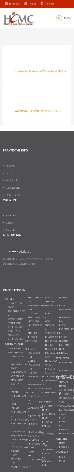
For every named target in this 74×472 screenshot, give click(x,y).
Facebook (11, 215)
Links (9, 173)
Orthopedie (14, 331)
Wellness (61, 358)
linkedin (46, 4)
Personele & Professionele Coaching (36, 430)
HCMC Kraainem (64, 445)
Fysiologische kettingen (36, 319)
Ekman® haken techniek (16, 455)
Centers (61, 438)
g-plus (29, 4)
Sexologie (51, 372)
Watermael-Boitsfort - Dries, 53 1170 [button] (38, 112)
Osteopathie (15, 348)
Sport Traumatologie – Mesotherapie (16, 313)
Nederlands (20, 251)
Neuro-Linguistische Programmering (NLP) (54, 351)
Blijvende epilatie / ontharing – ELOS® (48, 431)
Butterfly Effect (26, 263)
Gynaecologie (16, 303)
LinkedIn (10, 230)
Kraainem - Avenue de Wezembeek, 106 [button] (40, 69)
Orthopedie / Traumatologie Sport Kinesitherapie (19, 364)
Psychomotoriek (51, 376)
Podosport (34, 388)
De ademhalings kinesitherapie (18, 431)
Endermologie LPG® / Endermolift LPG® (50, 412)
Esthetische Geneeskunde (15, 325)
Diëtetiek (30, 392)
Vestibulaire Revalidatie (17, 378)
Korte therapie (49, 299)
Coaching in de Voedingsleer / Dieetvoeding (35, 406)
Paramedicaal (10, 344)
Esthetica (44, 401)
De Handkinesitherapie (39, 303)
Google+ (10, 222)
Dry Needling (33, 311)
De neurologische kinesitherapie (20, 419)
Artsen (9, 299)
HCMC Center (14, 195)
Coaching (30, 420)
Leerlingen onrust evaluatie (51, 364)
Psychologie (32, 439)
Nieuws (10, 165)
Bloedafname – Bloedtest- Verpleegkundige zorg (51, 388)
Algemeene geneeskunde (15, 337)
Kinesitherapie (15, 352)
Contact (62, 452)
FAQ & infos (13, 180)
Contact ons (13, 187)
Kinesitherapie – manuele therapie (36, 331)
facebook (11, 4)
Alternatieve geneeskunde (61, 376)
